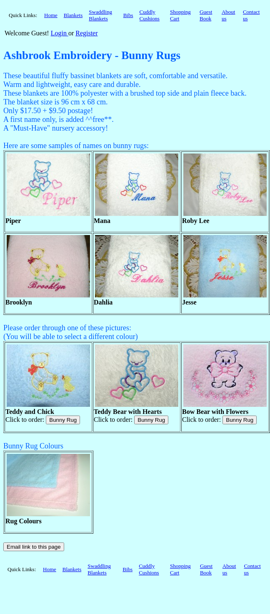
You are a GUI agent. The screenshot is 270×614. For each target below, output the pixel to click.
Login (59, 33)
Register (86, 33)
